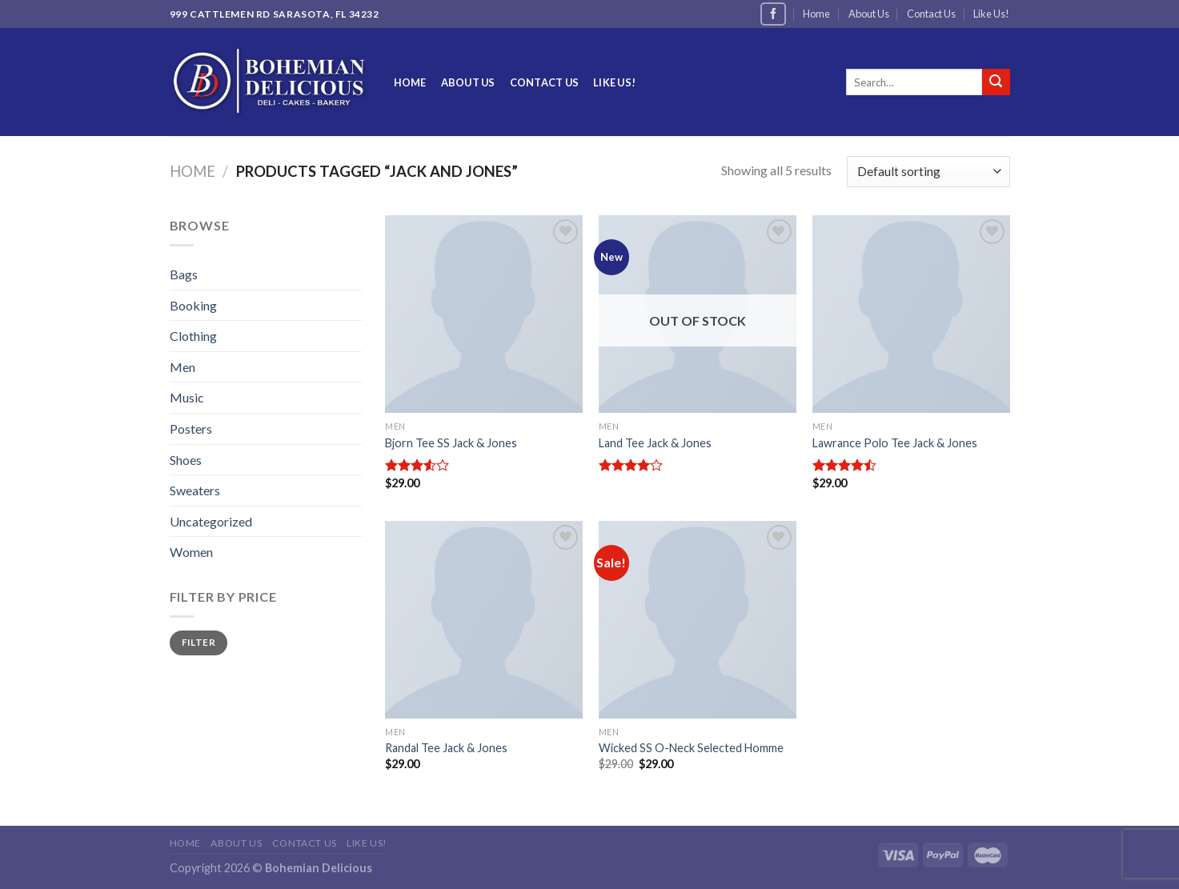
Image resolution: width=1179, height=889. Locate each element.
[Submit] (995, 82)
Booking (193, 305)
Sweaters (195, 490)
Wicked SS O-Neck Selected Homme (691, 748)
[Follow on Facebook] (773, 14)
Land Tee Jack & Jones (655, 443)
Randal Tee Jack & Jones (446, 748)
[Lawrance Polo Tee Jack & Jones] (911, 314)
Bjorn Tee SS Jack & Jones (451, 443)
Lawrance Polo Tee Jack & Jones (894, 443)
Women (191, 551)
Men (182, 366)
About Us (868, 13)
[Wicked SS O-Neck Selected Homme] (697, 620)
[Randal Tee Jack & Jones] (484, 620)
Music (187, 397)
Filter (198, 642)
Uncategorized (211, 521)
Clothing (193, 335)
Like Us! (991, 13)
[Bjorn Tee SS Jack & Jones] (484, 314)
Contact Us (931, 13)
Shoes (186, 459)
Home (816, 13)
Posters (191, 428)
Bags (184, 274)
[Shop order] (928, 171)
